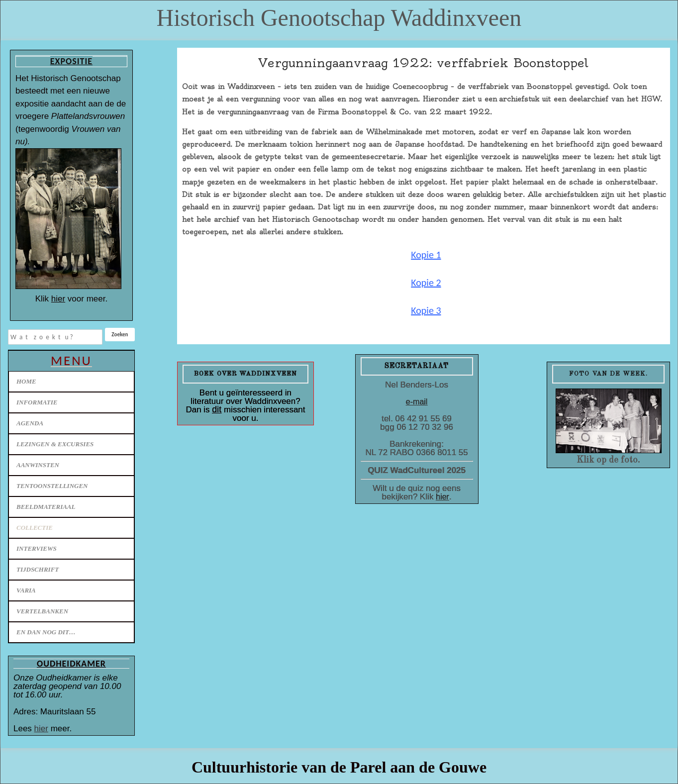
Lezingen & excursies (55, 444)
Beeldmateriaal (45, 506)
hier (58, 298)
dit (216, 409)
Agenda (29, 423)
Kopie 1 (426, 255)
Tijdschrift (37, 569)
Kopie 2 (426, 283)
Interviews (36, 548)
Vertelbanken (42, 611)
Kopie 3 (426, 310)
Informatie (36, 402)
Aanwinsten (37, 465)
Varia (26, 590)
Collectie (34, 527)
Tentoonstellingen (52, 486)
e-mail (417, 401)
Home (26, 381)
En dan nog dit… (46, 632)
